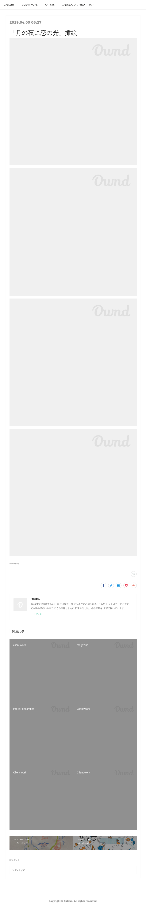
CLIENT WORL (29, 4)
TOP (91, 4)
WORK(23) (14, 564)
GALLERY (9, 4)
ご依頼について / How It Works (73, 4)
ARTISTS (50, 4)
